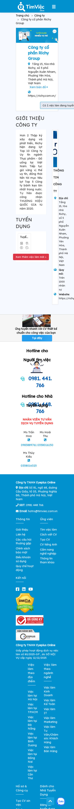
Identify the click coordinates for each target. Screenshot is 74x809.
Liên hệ (20, 534)
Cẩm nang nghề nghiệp (48, 551)
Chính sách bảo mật (23, 550)
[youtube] (31, 589)
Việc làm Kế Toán (49, 702)
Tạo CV (45, 539)
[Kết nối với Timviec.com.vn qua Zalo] (60, 802)
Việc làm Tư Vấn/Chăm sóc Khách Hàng (51, 734)
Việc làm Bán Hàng (50, 749)
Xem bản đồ (39, 87)
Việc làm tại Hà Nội (32, 695)
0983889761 (29, 445)
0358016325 (29, 465)
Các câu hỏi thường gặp (23, 541)
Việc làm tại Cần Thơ (32, 772)
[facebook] (18, 589)
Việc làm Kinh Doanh (49, 691)
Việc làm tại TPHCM (33, 708)
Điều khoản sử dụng (23, 559)
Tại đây (37, 338)
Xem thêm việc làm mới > (31, 256)
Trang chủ (22, 15)
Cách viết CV (48, 534)
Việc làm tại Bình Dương (32, 739)
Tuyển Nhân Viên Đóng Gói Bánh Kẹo (24, 237)
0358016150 (45, 445)
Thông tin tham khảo (47, 560)
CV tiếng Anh (48, 544)
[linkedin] (24, 589)
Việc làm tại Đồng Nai (32, 755)
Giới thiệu (22, 529)
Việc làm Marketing (50, 720)
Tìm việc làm (48, 529)
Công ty (39, 15)
